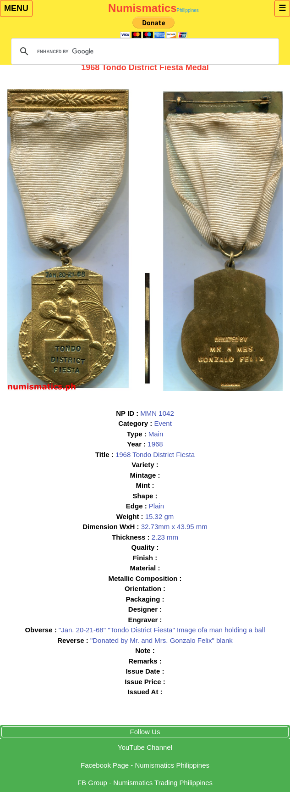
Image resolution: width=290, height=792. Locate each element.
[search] (143, 51)
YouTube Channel (145, 747)
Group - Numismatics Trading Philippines (145, 782)
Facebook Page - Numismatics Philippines (145, 765)
